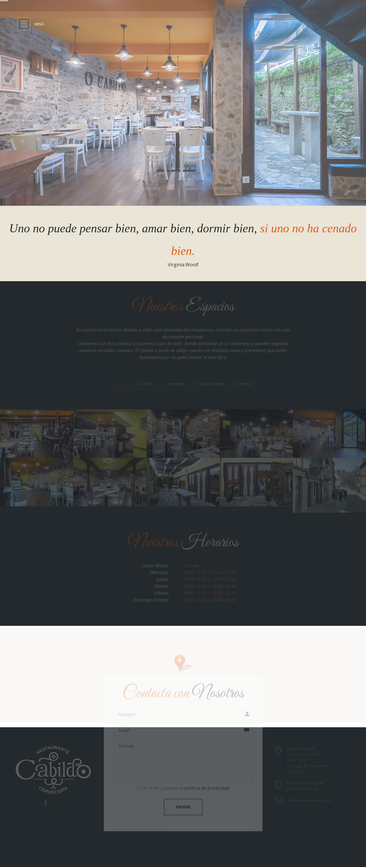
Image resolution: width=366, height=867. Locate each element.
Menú (39, 24)
